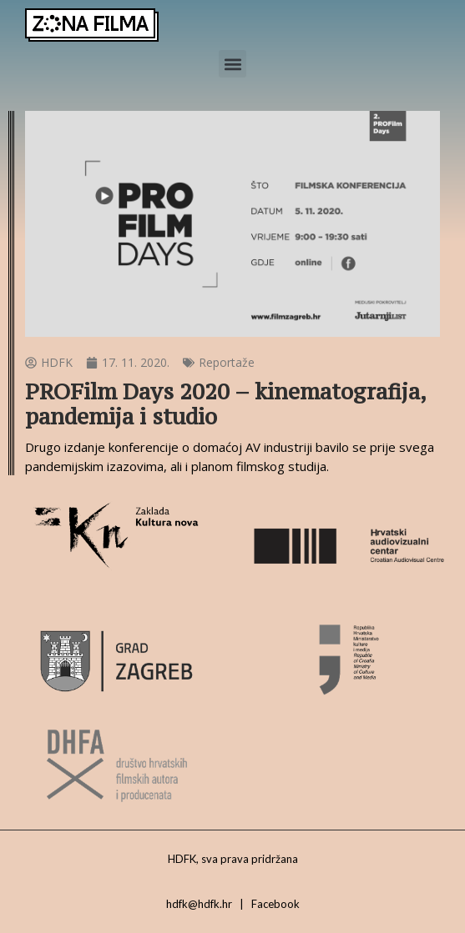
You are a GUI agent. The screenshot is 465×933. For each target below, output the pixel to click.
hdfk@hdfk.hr (199, 903)
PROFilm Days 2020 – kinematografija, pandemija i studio (225, 404)
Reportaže (227, 362)
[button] (232, 64)
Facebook (275, 903)
